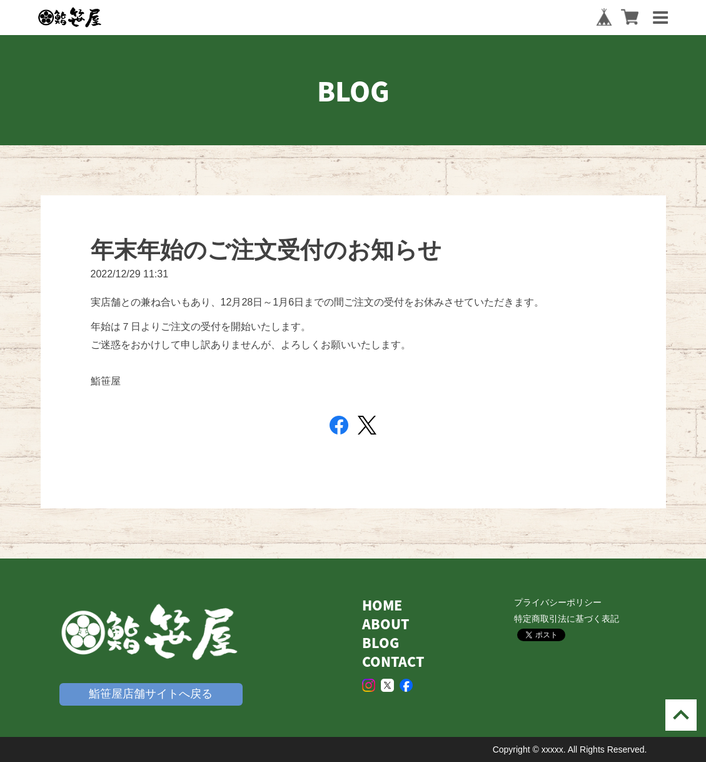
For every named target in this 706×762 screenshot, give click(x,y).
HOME (382, 605)
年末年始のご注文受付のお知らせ (266, 250)
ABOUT (385, 624)
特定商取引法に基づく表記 (566, 619)
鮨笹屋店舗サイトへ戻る (151, 693)
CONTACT (393, 661)
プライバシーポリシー (558, 602)
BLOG (380, 642)
